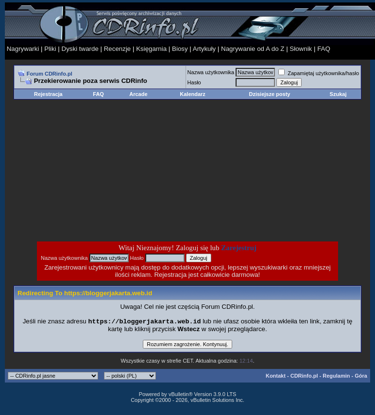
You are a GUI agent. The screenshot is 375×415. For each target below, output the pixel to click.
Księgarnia (151, 48)
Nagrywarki (23, 48)
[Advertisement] (110, 170)
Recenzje (117, 48)
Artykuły (204, 48)
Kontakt (276, 377)
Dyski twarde (80, 48)
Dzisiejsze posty (269, 94)
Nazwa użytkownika (211, 72)
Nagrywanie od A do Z (252, 48)
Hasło (194, 82)
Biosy (180, 48)
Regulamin (336, 377)
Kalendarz (192, 94)
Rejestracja (48, 94)
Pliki (50, 48)
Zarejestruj (238, 248)
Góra (361, 377)
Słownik (301, 48)
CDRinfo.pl (304, 377)
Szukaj (338, 94)
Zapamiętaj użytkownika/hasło (318, 73)
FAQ (323, 48)
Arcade (138, 94)
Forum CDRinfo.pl (49, 74)
